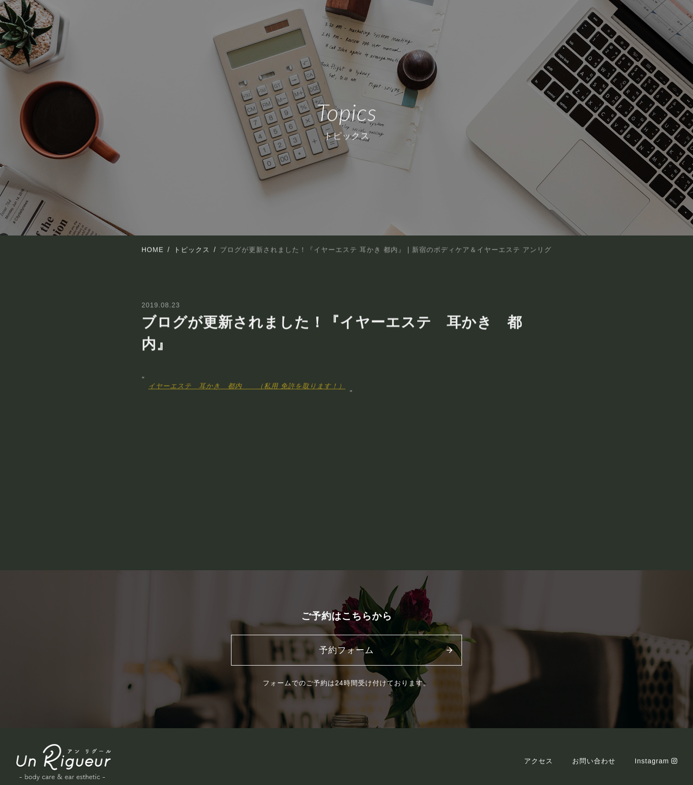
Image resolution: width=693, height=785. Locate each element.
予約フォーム (346, 650)
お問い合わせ (594, 761)
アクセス (538, 761)
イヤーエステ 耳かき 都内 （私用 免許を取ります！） (247, 387)
